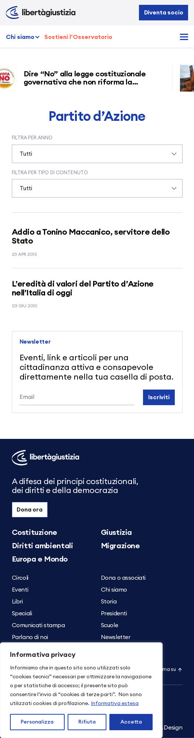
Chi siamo (20, 37)
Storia (109, 602)
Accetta (131, 722)
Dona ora (29, 510)
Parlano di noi (30, 637)
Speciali (22, 613)
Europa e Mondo (40, 559)
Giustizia (116, 532)
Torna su (169, 669)
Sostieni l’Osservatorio (78, 37)
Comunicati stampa (38, 625)
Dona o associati (123, 578)
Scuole (109, 625)
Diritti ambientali (42, 546)
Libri (17, 602)
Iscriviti (159, 397)
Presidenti (114, 613)
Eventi (20, 590)
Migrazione (120, 546)
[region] (81, 690)
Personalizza (37, 722)
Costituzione (34, 532)
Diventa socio (163, 13)
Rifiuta (87, 722)
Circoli (20, 578)
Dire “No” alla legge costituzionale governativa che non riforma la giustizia (87, 82)
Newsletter (115, 637)
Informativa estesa (115, 703)
